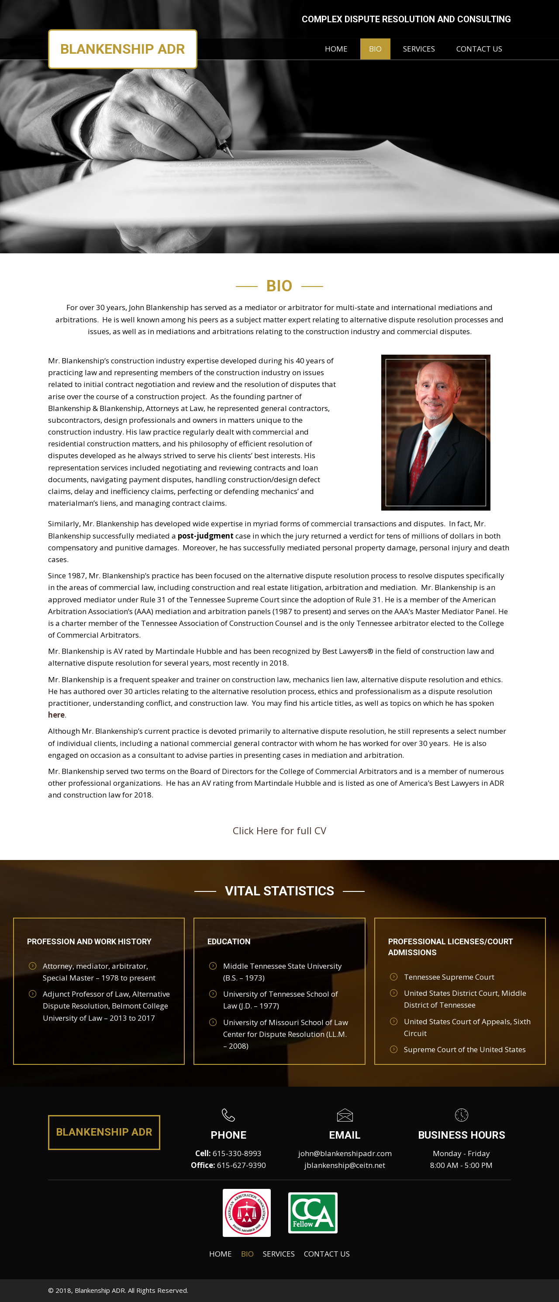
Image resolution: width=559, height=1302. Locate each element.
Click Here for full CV (279, 830)
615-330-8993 (237, 1153)
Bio (247, 1254)
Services (279, 1254)
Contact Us (327, 1254)
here (56, 715)
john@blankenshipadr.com (345, 1153)
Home (220, 1254)
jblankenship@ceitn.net (344, 1165)
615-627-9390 (241, 1165)
